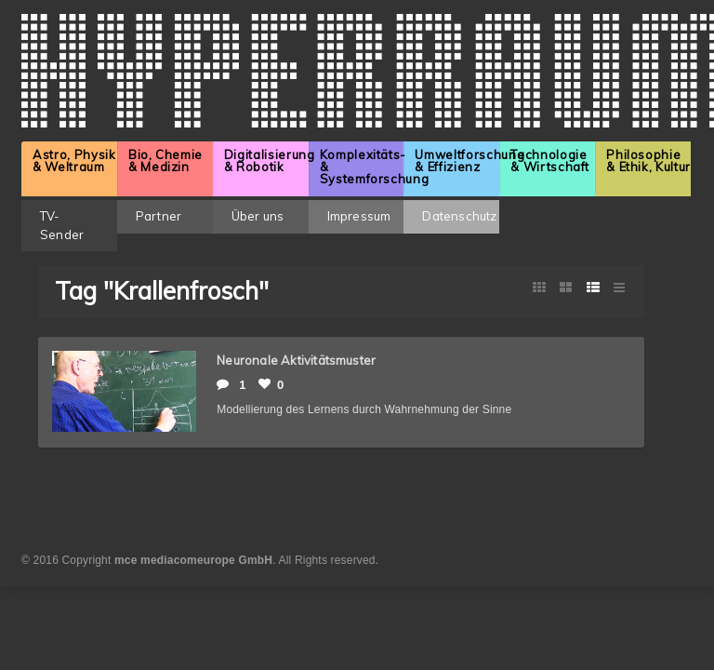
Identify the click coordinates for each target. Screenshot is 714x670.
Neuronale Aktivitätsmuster (296, 360)
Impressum (359, 215)
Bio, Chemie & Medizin (165, 160)
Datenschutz (459, 215)
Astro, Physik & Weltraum (74, 160)
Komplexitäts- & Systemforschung (362, 166)
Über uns (257, 215)
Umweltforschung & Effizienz (457, 160)
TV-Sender (62, 225)
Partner (158, 215)
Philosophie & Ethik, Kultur (648, 160)
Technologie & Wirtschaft (549, 160)
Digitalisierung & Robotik (266, 160)
